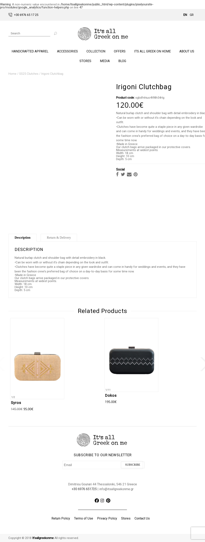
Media (105, 61)
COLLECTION (95, 51)
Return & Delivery (59, 237)
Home (12, 74)
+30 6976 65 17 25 (23, 15)
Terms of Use (83, 518)
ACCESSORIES (67, 51)
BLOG (122, 61)
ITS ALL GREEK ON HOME (152, 51)
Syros (16, 403)
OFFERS (120, 51)
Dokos (111, 395)
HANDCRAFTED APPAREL (30, 51)
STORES (85, 61)
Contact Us (142, 518)
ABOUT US (186, 51)
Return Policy (60, 518)
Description (22, 237)
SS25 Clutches (28, 74)
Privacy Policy (107, 518)
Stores (126, 518)
